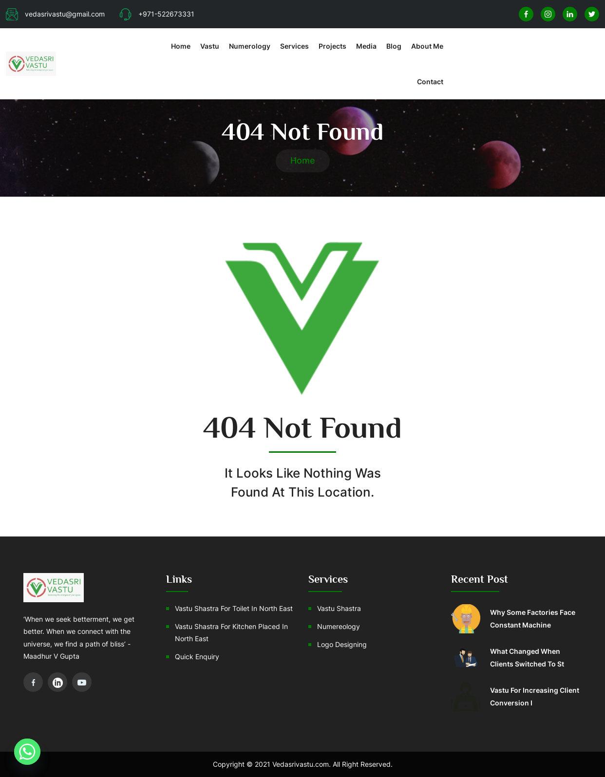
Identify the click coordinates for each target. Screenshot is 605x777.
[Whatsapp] (27, 752)
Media (366, 46)
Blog (393, 46)
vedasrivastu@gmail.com (55, 14)
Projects (332, 46)
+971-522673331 (156, 14)
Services (294, 46)
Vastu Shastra (339, 608)
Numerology (249, 46)
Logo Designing (342, 644)
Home (180, 46)
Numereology (338, 626)
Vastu (209, 46)
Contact (430, 81)
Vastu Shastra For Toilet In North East (234, 608)
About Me (427, 46)
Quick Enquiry (197, 656)
